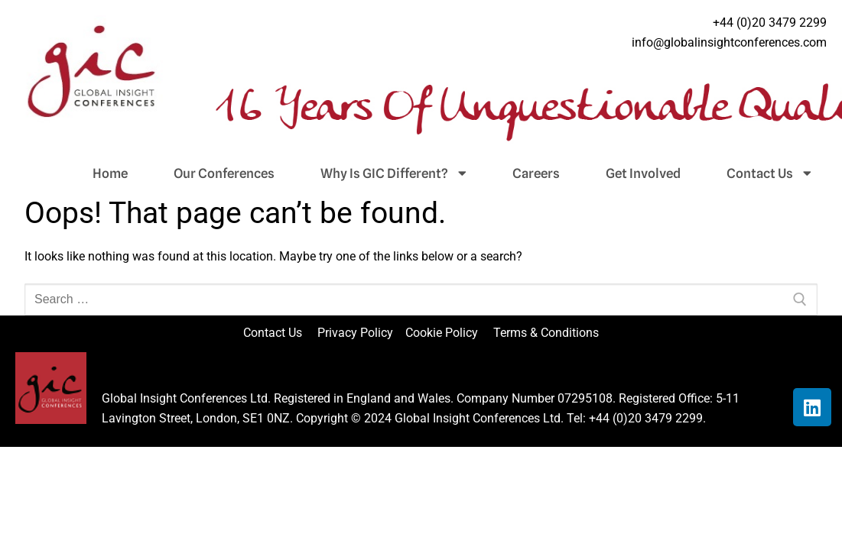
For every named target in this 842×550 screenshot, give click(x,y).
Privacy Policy (356, 332)
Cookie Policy (447, 332)
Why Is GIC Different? (393, 173)
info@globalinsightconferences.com (729, 42)
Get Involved (643, 173)
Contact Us (769, 173)
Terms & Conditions (546, 332)
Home (110, 173)
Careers (536, 173)
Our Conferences (224, 173)
